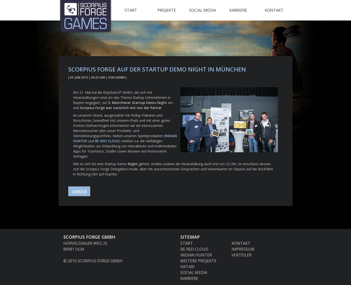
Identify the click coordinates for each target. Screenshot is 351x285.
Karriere (238, 10)
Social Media (202, 10)
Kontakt (274, 10)
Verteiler (242, 255)
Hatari (187, 266)
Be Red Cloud (107, 141)
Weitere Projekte (198, 261)
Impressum (243, 249)
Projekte (166, 10)
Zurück (79, 191)
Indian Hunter (196, 255)
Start (131, 10)
